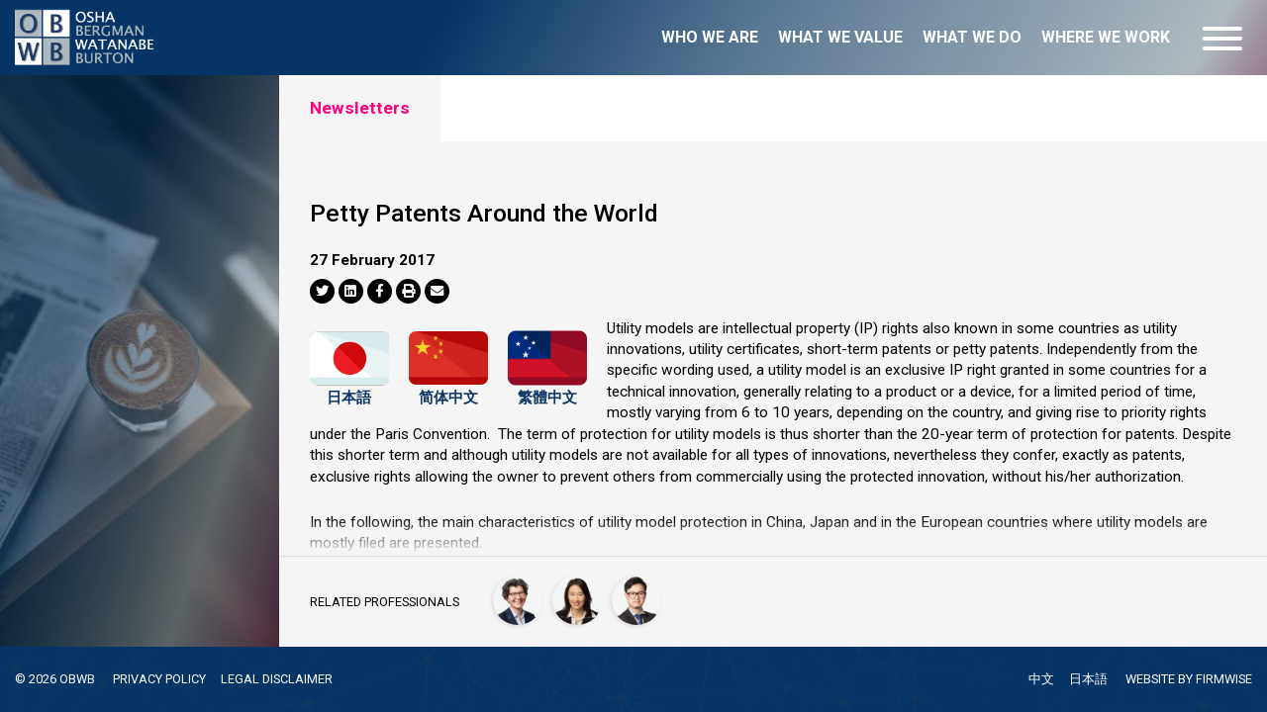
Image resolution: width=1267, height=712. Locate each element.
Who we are (709, 37)
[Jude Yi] (636, 600)
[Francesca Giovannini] (517, 600)
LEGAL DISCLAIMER (277, 678)
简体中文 (448, 393)
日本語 (349, 393)
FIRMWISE (1224, 678)
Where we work (1105, 37)
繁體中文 (547, 393)
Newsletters (360, 108)
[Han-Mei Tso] (577, 600)
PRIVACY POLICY (159, 678)
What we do (972, 37)
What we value (840, 37)
